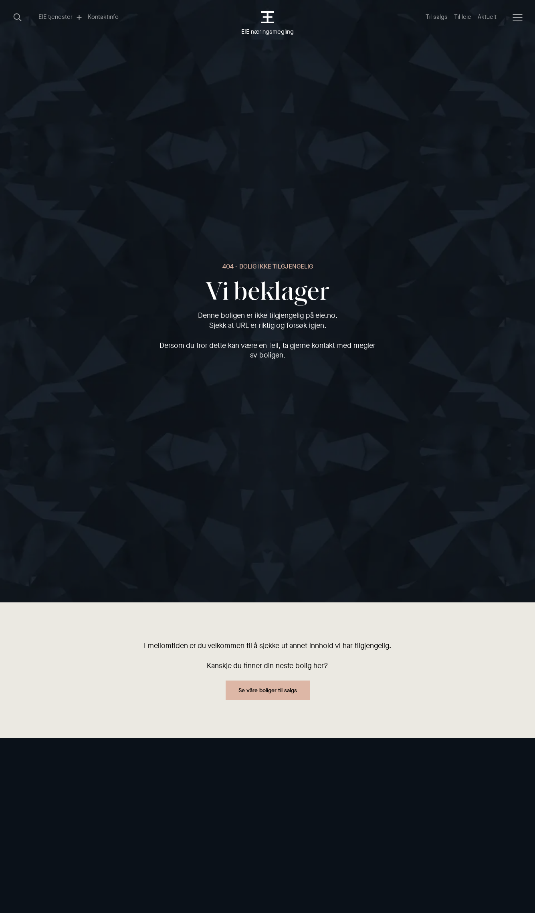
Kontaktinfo (103, 17)
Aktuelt (487, 17)
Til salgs (437, 17)
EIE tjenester (59, 17)
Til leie (462, 17)
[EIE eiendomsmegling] (267, 17)
